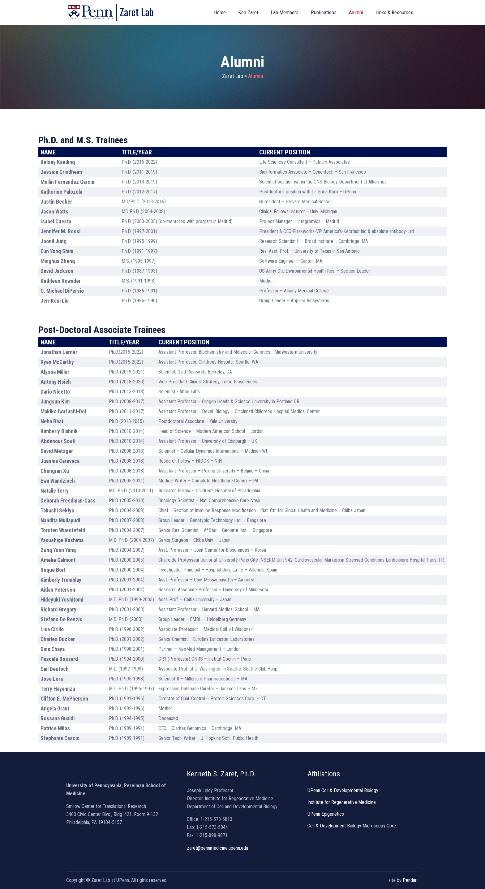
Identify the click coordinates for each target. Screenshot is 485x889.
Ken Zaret (248, 12)
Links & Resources (394, 12)
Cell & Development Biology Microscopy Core (351, 826)
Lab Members (284, 12)
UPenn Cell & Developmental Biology (342, 790)
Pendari (411, 880)
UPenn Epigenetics (325, 814)
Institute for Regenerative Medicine (341, 802)
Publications (324, 12)
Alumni (356, 12)
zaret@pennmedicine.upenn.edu (217, 848)
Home (220, 12)
